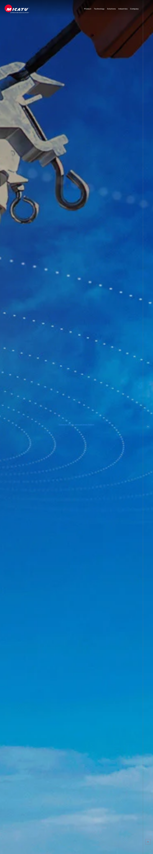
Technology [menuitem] (99, 9)
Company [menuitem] (134, 9)
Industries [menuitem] (123, 9)
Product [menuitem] (87, 9)
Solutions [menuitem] (111, 9)
